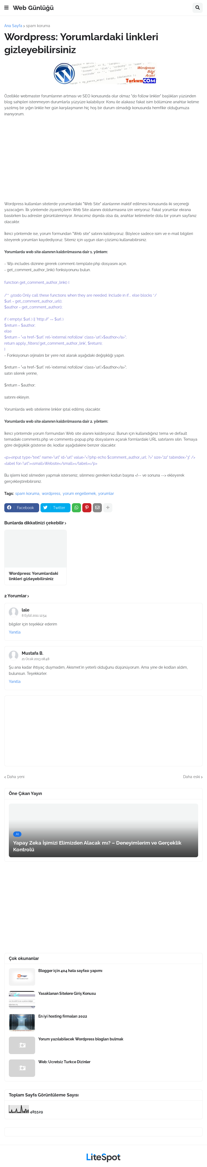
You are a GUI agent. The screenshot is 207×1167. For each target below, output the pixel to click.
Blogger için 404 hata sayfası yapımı (70, 971)
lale (25, 610)
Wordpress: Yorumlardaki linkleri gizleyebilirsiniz (33, 576)
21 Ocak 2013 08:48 (35, 659)
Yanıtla (15, 632)
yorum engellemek (79, 493)
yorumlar (106, 493)
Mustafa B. (32, 653)
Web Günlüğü (33, 7)
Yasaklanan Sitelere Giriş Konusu (67, 993)
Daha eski (191, 777)
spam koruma (38, 26)
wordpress (51, 493)
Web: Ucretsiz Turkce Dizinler (64, 1062)
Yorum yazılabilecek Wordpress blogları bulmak (80, 1039)
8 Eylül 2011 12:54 (34, 615)
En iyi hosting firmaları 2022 (62, 1016)
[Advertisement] (103, 155)
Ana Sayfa (13, 26)
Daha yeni (15, 777)
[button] (6, 7)
